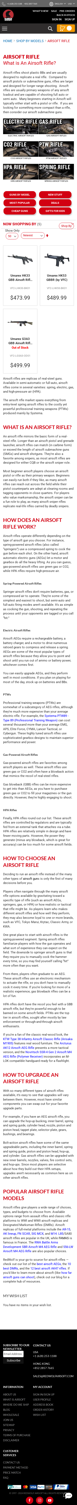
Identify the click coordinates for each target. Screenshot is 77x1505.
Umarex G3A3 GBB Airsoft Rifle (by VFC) (20, 341)
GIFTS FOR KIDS (55, 210)
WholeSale (11, 1414)
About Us (9, 1394)
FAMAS (64, 1238)
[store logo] (8, 15)
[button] (58, 3)
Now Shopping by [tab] (19, 224)
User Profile (42, 1399)
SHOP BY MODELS (30, 41)
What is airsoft (14, 1399)
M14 (54, 1234)
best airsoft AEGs (49, 1264)
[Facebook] (29, 1500)
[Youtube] (49, 1500)
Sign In (57, 19)
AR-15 (66, 1229)
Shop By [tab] (66, 226)
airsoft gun (30, 879)
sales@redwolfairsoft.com (53, 1376)
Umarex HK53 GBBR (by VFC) (56, 278)
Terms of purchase (17, 1435)
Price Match (12, 1472)
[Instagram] (39, 1500)
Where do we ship (16, 1404)
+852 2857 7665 (43, 1368)
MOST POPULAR (20, 202)
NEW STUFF (55, 194)
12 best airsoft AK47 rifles (48, 1268)
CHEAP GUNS (19, 210)
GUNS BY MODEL (19, 194)
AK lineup (9, 1234)
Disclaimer (11, 1440)
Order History (43, 1409)
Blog (6, 1409)
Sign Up (70, 19)
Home (7, 41)
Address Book (43, 1404)
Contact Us (11, 1462)
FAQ (5, 1477)
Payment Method (15, 1467)
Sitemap (9, 1425)
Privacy (8, 1430)
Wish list (39, 1414)
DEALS (55, 202)
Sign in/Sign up (43, 1394)
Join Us (8, 1420)
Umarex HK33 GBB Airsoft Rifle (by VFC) (20, 278)
